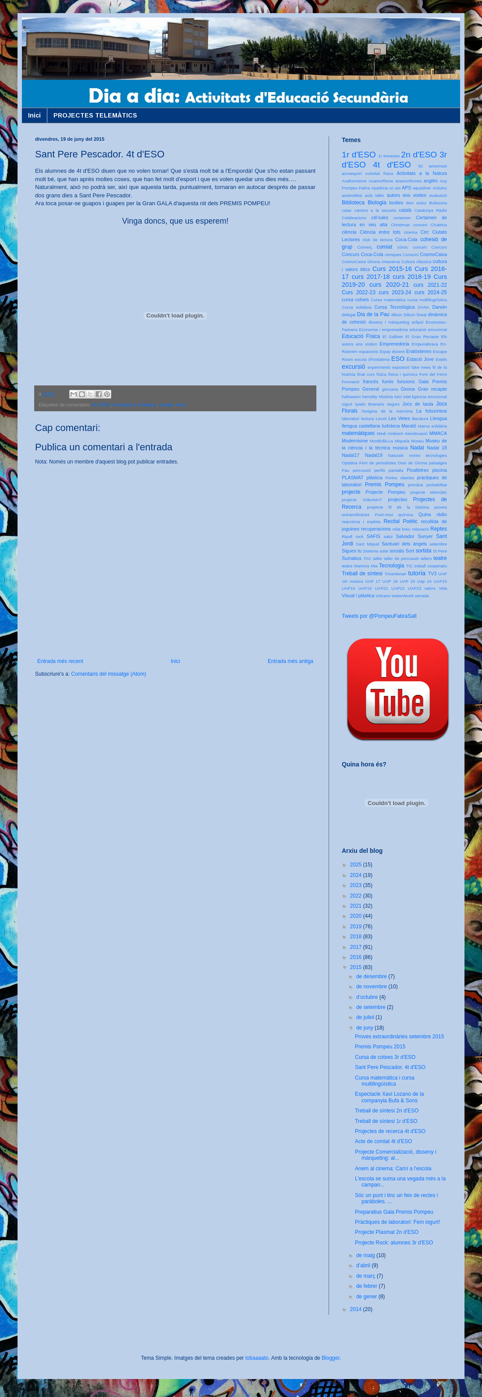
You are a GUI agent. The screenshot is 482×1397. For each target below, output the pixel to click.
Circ (425, 232)
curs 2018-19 (412, 276)
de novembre (372, 987)
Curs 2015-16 (392, 268)
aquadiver (422, 187)
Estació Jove (420, 359)
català (405, 210)
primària (415, 484)
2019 (356, 926)
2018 (356, 937)
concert (419, 247)
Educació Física (361, 336)
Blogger (331, 1358)
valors (430, 588)
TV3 (432, 573)
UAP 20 (407, 581)
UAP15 (440, 581)
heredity (369, 396)
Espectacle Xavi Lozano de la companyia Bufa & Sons (389, 1097)
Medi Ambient (390, 433)
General (370, 389)
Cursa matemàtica (388, 299)
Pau (345, 470)
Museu (417, 440)
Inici (34, 115)
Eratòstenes (419, 351)
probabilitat (436, 484)
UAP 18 (390, 581)
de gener (367, 1297)
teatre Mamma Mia (360, 565)
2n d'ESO (419, 154)
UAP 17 (372, 581)
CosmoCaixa (433, 254)
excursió (353, 366)
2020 (356, 916)
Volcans (383, 595)
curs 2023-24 (395, 292)
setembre (438, 544)
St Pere (440, 551)
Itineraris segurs (384, 404)
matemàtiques (358, 433)
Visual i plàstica (358, 595)
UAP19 (365, 588)
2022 (356, 896)
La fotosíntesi (431, 410)
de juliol (366, 1017)
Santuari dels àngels (404, 543)
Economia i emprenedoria (383, 329)
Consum (410, 254)
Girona (407, 389)
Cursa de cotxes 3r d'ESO (385, 1057)
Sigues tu (352, 550)
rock (359, 536)
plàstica (374, 477)
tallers (426, 558)
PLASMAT (353, 477)
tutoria (416, 573)
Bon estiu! (416, 202)
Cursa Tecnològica (394, 307)
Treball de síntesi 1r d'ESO (386, 1121)
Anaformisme (354, 180)
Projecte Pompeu (385, 492)
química (405, 514)
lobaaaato (257, 1358)
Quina (424, 514)
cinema (411, 232)
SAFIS (373, 536)
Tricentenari (395, 573)
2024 (356, 875)
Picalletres (418, 470)
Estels (441, 359)
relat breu (402, 529)
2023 (356, 885)
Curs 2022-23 (359, 292)
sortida (166, 404)
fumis (387, 381)
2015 (356, 967)
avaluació (438, 195)
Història (386, 396)
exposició (401, 367)
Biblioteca (353, 203)
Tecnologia (391, 566)
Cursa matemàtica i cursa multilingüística (385, 1081)
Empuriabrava (425, 344)
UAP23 (414, 588)
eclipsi (417, 322)
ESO (397, 358)
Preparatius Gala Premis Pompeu (394, 1212)
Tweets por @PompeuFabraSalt (379, 616)
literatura (420, 418)
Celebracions (354, 217)
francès (370, 381)
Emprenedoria (394, 343)
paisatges (438, 462)
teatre (440, 558)
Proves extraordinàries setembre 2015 (399, 1036)
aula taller (374, 195)
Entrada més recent (60, 661)
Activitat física (379, 173)
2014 (356, 1309)
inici (398, 396)
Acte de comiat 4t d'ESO (383, 1141)
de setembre (371, 1007)
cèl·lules (379, 217)
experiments (379, 367)
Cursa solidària (357, 307)
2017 (356, 947)
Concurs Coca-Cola (362, 254)
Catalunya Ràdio (431, 210)
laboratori (350, 418)
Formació (350, 381)
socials (397, 550)
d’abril (364, 1265)
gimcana (390, 389)
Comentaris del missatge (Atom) (108, 674)
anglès (431, 180)
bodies (397, 202)
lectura (367, 418)
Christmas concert (409, 224)
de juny (365, 1028)
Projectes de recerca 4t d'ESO (390, 1131)
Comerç (364, 247)
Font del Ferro (433, 374)
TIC (409, 565)
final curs (366, 374)
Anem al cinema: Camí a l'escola (393, 1168)
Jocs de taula (417, 403)
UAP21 (381, 588)
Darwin (439, 307)
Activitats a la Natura (134, 404)
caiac (346, 210)
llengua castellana (361, 425)
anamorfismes (408, 180)
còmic (402, 247)
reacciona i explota (361, 521)
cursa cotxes (355, 299)
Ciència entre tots (380, 232)
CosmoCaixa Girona (361, 261)
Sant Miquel (367, 544)
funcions (406, 381)
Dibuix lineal (415, 314)
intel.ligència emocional (425, 396)
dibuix (396, 314)
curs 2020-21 (389, 284)
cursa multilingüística (427, 299)
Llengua (438, 418)
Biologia (377, 203)
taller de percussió (401, 558)
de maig (366, 1255)
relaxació (420, 529)
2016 (356, 957)
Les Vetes (399, 418)
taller (377, 558)
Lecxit (381, 418)
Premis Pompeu (384, 484)
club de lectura (378, 239)
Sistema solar (375, 551)
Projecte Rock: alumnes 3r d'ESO (394, 1243)
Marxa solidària (432, 426)
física (381, 374)
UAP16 (348, 588)
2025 (356, 865)
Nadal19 (374, 455)
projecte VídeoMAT (362, 499)
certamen (402, 217)
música (400, 447)
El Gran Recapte (422, 336)
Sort (409, 550)
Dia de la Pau (373, 314)
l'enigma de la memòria (387, 411)
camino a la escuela (375, 210)
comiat (384, 247)
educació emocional (428, 329)
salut (388, 536)
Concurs (439, 247)
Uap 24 (424, 581)
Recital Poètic (400, 521)
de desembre (372, 976)
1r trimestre (389, 155)
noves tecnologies (428, 455)
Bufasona (438, 202)
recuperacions (376, 528)
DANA (423, 307)
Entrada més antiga (290, 661)
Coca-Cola (406, 239)
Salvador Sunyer (414, 536)
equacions (369, 351)
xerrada (422, 595)
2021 (356, 906)
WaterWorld (403, 595)
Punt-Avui (384, 514)
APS (406, 187)
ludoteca (391, 425)
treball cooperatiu (431, 565)
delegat (348, 314)
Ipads (360, 404)
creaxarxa (390, 261)
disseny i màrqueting (389, 322)
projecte (351, 492)
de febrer (367, 1286)
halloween (351, 396)
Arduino (439, 187)
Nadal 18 (437, 447)
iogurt (347, 404)
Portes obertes (399, 477)
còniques (393, 254)
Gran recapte (432, 389)
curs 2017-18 (371, 276)
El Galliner (393, 336)
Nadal (417, 448)
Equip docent (392, 351)
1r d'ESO (359, 154)
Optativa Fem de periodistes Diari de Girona (384, 462)
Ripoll (347, 536)
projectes (397, 499)
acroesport (352, 173)
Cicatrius (439, 224)
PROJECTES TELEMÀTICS (95, 115)
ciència (349, 232)
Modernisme (355, 440)
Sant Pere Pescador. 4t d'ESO (390, 1067)
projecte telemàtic (429, 492)
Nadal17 (350, 455)
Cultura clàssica (416, 261)
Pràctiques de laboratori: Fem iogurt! (397, 1222)
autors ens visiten (406, 195)
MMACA (438, 433)
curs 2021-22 (430, 285)
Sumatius (352, 558)
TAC (367, 558)
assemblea (352, 195)
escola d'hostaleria (372, 359)
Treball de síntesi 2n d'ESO (386, 1111)
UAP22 (397, 588)
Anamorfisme (381, 180)
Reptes (438, 529)
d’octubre (367, 997)
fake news (421, 367)
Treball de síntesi (362, 573)
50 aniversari (432, 166)
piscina (439, 470)
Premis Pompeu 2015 (380, 1047)
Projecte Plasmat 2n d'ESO (386, 1232)
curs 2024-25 (431, 292)
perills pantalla (389, 470)
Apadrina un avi (385, 187)
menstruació (416, 433)
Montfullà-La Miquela (389, 440)
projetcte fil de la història (398, 507)
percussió (362, 470)
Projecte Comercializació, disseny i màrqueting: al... (395, 1155)
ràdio (441, 514)
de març (366, 1276)
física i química (403, 374)
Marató (408, 425)
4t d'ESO (101, 404)
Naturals (396, 455)
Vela (180, 404)
